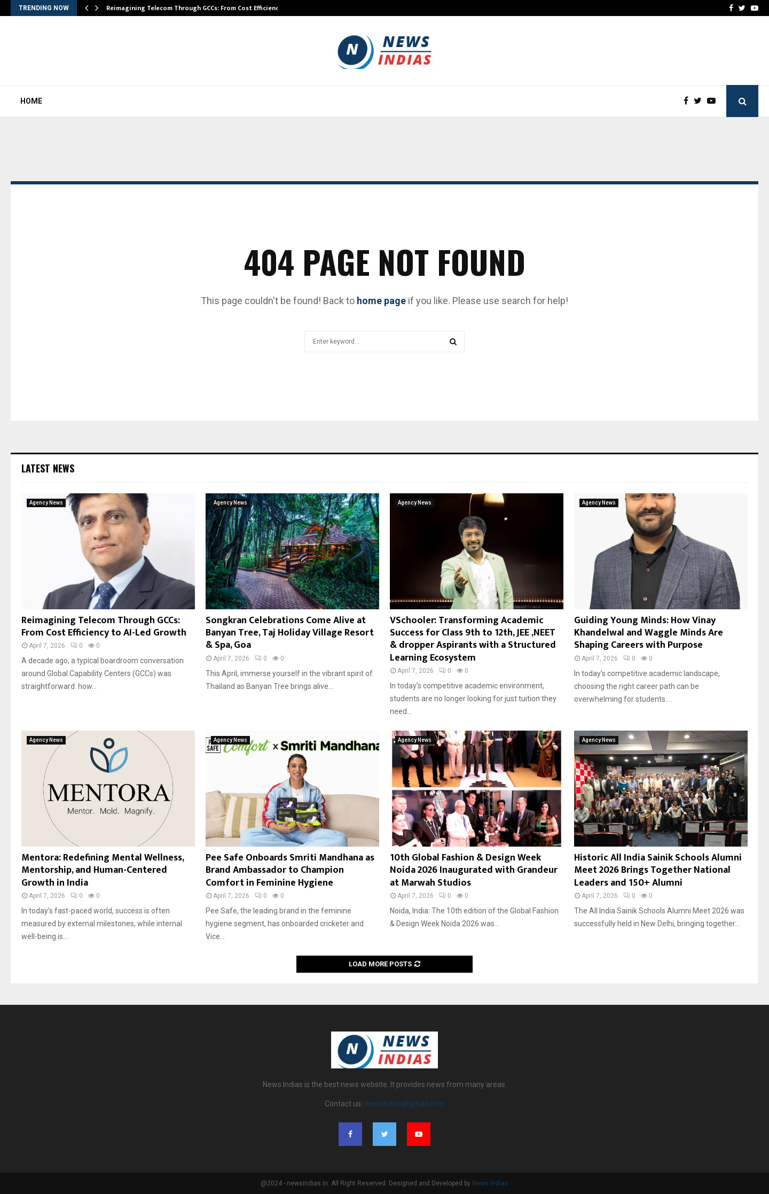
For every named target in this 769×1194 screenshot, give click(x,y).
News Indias (490, 1183)
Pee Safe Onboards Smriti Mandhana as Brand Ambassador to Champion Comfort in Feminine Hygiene (290, 870)
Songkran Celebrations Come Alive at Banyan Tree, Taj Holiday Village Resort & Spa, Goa (290, 633)
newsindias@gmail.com (404, 1103)
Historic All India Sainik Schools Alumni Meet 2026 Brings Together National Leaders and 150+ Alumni (658, 870)
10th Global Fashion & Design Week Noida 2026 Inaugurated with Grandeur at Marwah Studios (474, 870)
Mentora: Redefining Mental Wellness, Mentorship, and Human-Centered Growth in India (102, 870)
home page (381, 300)
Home (31, 101)
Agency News (46, 503)
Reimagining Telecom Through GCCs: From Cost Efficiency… (196, 8)
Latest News (47, 468)
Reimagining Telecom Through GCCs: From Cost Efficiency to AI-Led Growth (103, 626)
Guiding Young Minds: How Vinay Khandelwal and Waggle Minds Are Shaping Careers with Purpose (648, 633)
